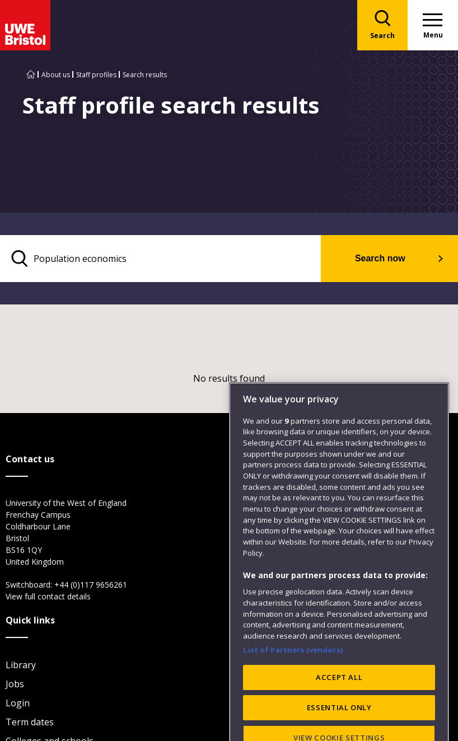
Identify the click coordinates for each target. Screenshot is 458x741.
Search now (380, 258)
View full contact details (48, 596)
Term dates (30, 722)
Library (21, 665)
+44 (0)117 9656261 (90, 584)
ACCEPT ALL (339, 716)
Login (18, 703)
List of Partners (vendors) (293, 688)
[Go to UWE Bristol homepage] (30, 74)
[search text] (160, 258)
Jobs (15, 684)
